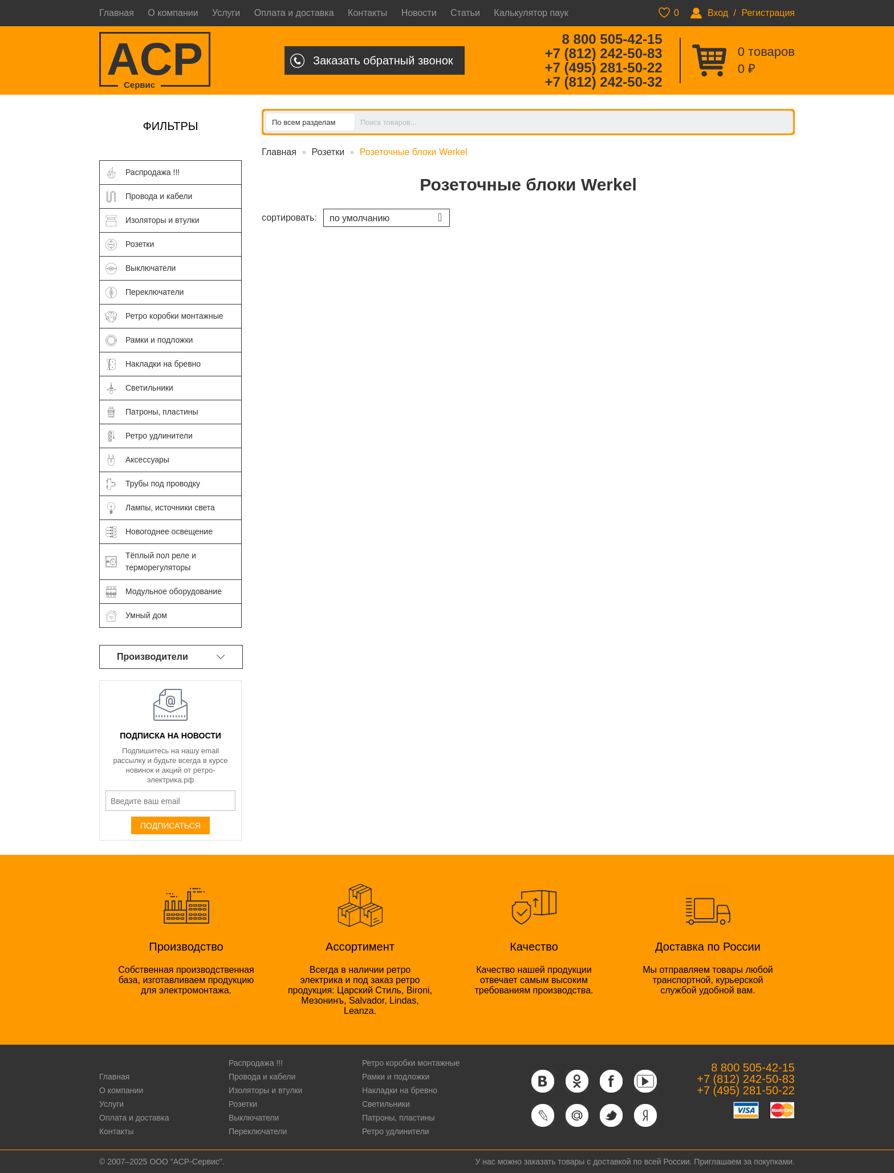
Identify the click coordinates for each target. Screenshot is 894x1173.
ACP (155, 60)
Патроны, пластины (398, 1117)
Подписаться (170, 825)
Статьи (465, 13)
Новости (419, 13)
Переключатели (258, 1131)
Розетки (328, 152)
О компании (173, 13)
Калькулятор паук (531, 13)
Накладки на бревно (399, 1090)
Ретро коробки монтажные (411, 1063)
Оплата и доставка (294, 13)
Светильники (386, 1104)
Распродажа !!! (256, 1063)
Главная (116, 13)
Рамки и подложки (395, 1076)
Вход (718, 13)
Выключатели (254, 1117)
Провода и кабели (262, 1076)
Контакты (367, 13)
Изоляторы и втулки (266, 1090)
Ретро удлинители (395, 1131)
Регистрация (768, 13)
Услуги (226, 13)
